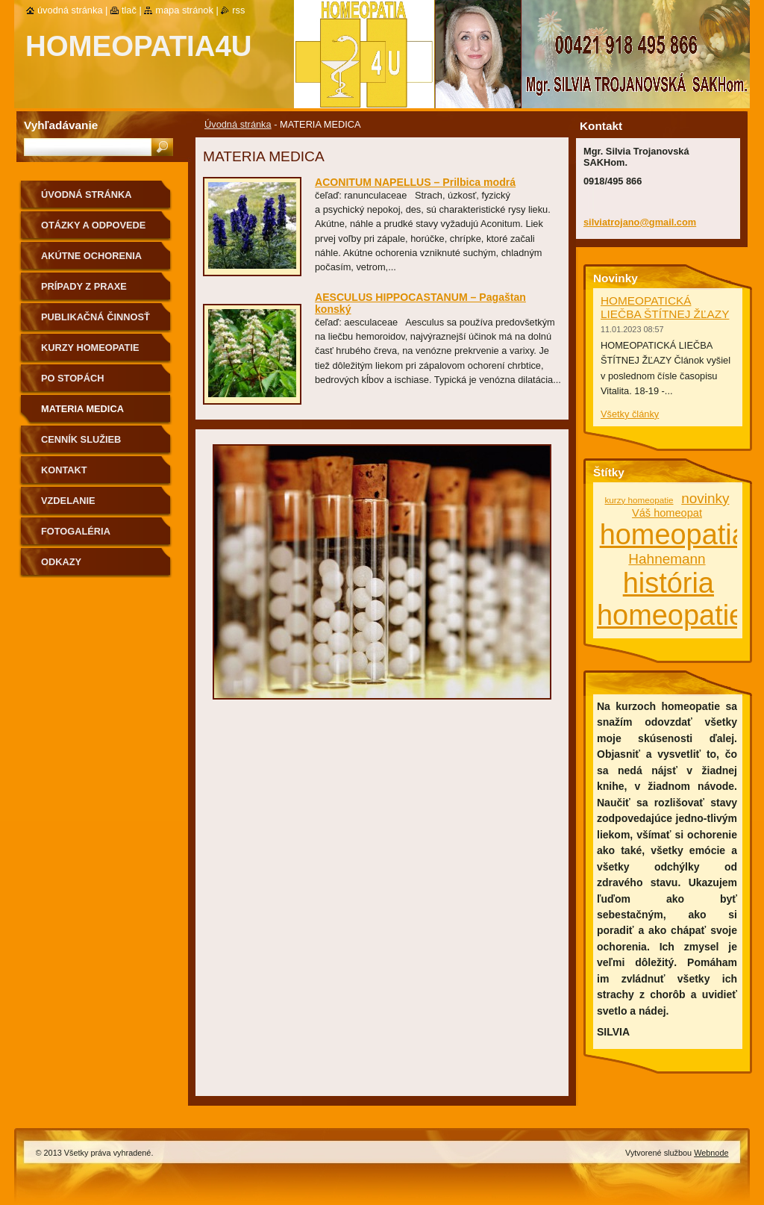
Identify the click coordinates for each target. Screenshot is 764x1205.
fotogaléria (75, 531)
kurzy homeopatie (639, 500)
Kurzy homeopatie (90, 347)
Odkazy (61, 561)
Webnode (711, 1152)
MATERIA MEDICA (82, 408)
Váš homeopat (667, 513)
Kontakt (64, 470)
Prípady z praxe (84, 286)
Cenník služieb (81, 439)
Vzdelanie (68, 500)
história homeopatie (671, 599)
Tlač (129, 10)
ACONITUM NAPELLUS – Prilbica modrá (415, 182)
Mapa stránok (184, 10)
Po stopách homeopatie (72, 383)
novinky (705, 498)
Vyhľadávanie (61, 125)
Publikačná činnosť (95, 317)
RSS (238, 10)
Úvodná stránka (238, 124)
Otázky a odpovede (93, 225)
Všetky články (630, 414)
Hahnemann (666, 559)
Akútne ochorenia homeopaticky (91, 261)
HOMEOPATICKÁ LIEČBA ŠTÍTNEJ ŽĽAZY (665, 307)
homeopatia (674, 534)
